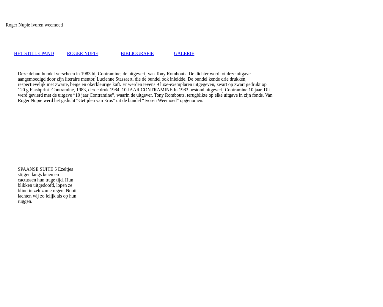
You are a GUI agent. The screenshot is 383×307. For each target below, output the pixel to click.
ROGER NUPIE (82, 53)
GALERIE (184, 53)
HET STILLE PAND (34, 53)
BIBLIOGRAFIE (137, 53)
